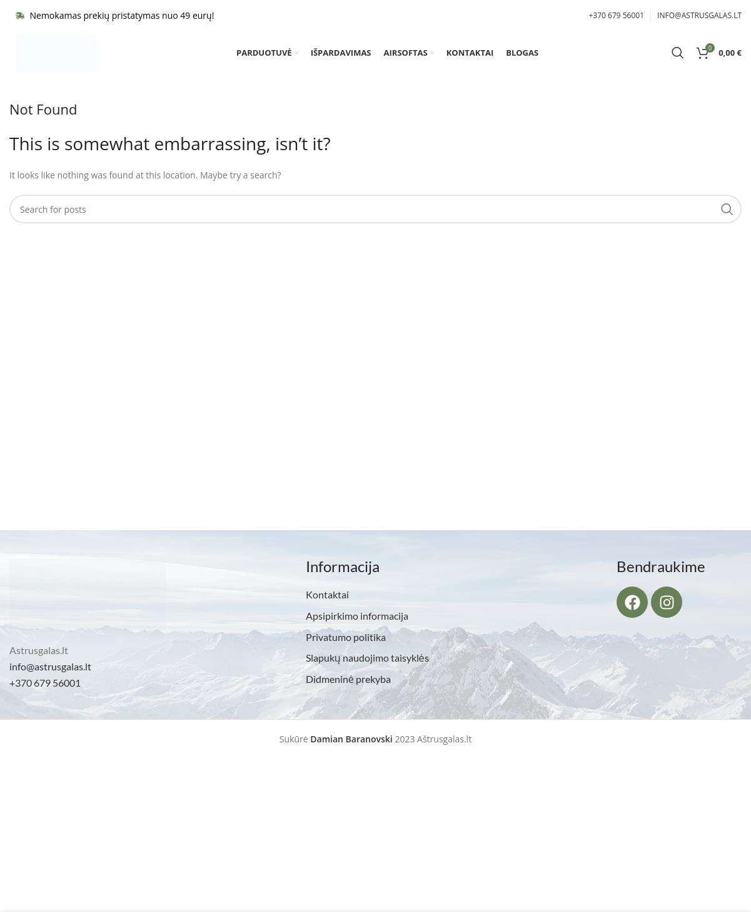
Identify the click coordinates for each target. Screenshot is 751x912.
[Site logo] (56, 58)
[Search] (677, 59)
